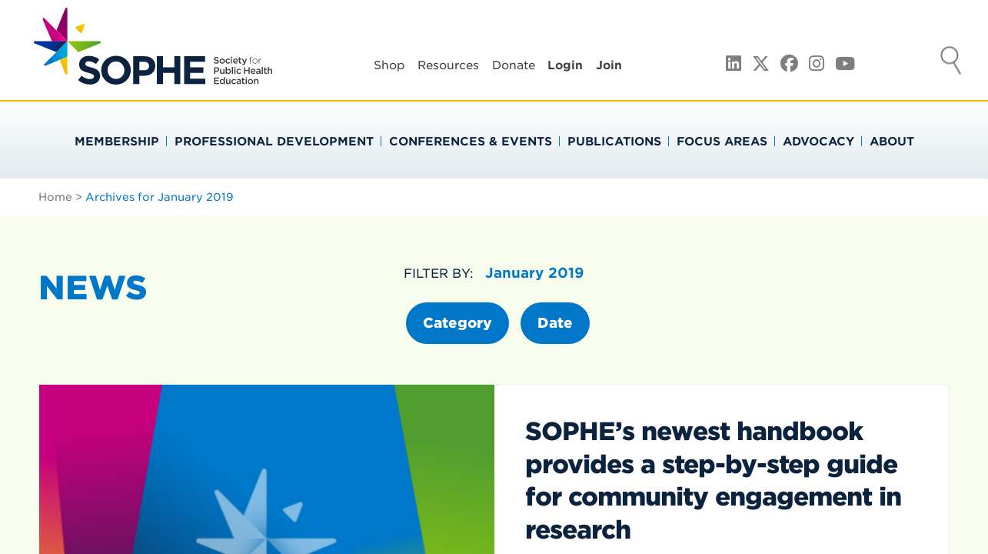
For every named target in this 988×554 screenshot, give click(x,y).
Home (55, 197)
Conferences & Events (470, 142)
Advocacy (818, 142)
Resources (448, 65)
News (93, 288)
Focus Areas (722, 142)
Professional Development (274, 142)
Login (565, 65)
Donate (513, 65)
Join (609, 65)
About (892, 142)
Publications (614, 142)
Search (951, 62)
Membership (117, 142)
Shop (389, 65)
